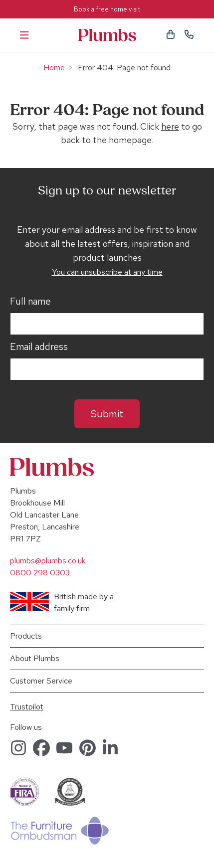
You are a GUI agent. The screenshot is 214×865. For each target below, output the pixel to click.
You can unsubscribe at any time (107, 272)
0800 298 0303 (40, 572)
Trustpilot (26, 706)
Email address (39, 347)
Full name (30, 302)
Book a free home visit (107, 9)
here (170, 126)
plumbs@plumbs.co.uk (47, 560)
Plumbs (107, 35)
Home (54, 67)
